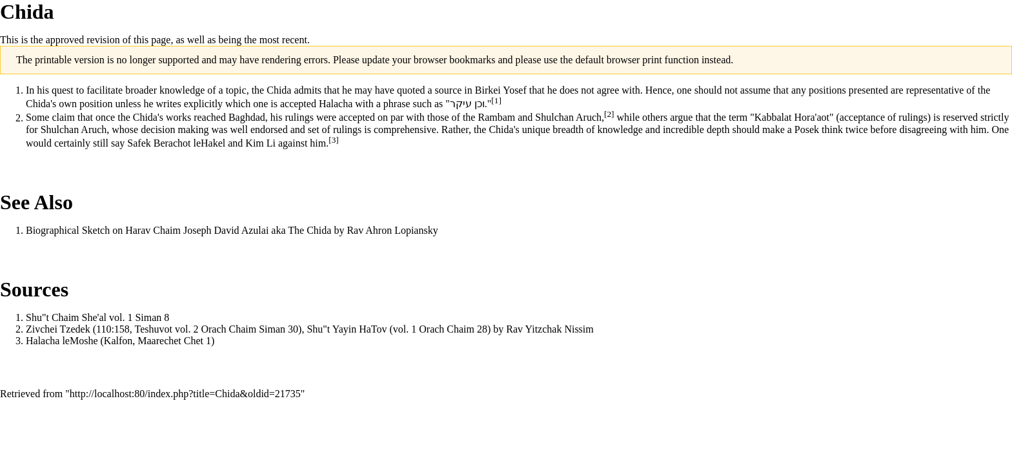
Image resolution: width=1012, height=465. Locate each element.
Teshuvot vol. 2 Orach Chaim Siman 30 (217, 329)
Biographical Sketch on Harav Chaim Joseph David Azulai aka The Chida (178, 230)
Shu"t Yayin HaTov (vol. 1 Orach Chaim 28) (399, 329)
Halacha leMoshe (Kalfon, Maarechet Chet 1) (120, 340)
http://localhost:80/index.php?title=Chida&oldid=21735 (185, 393)
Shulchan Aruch (568, 117)
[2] (609, 114)
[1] (496, 100)
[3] (334, 140)
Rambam (496, 117)
